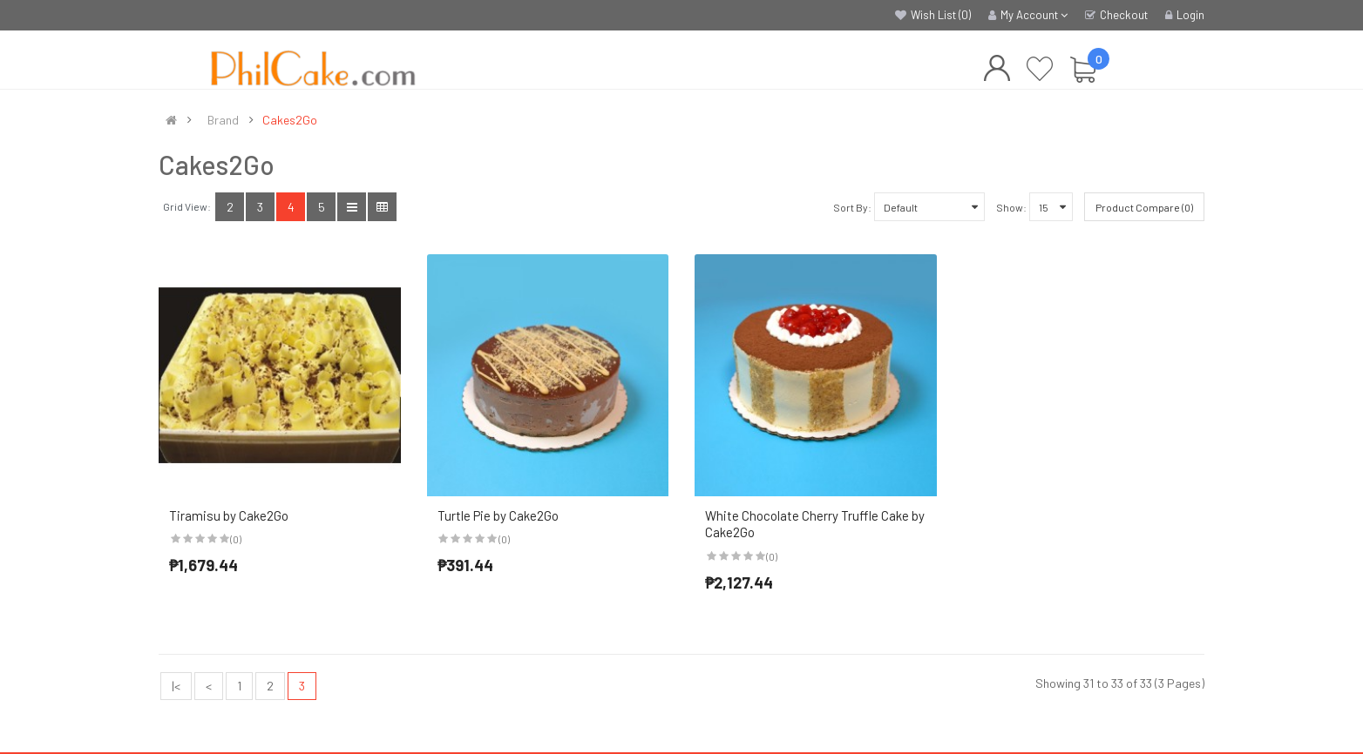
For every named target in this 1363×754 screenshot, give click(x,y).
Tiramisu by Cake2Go (228, 515)
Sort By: (852, 207)
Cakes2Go (289, 120)
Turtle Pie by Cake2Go (498, 515)
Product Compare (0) (1144, 207)
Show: (1011, 207)
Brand (223, 120)
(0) (235, 539)
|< (176, 685)
